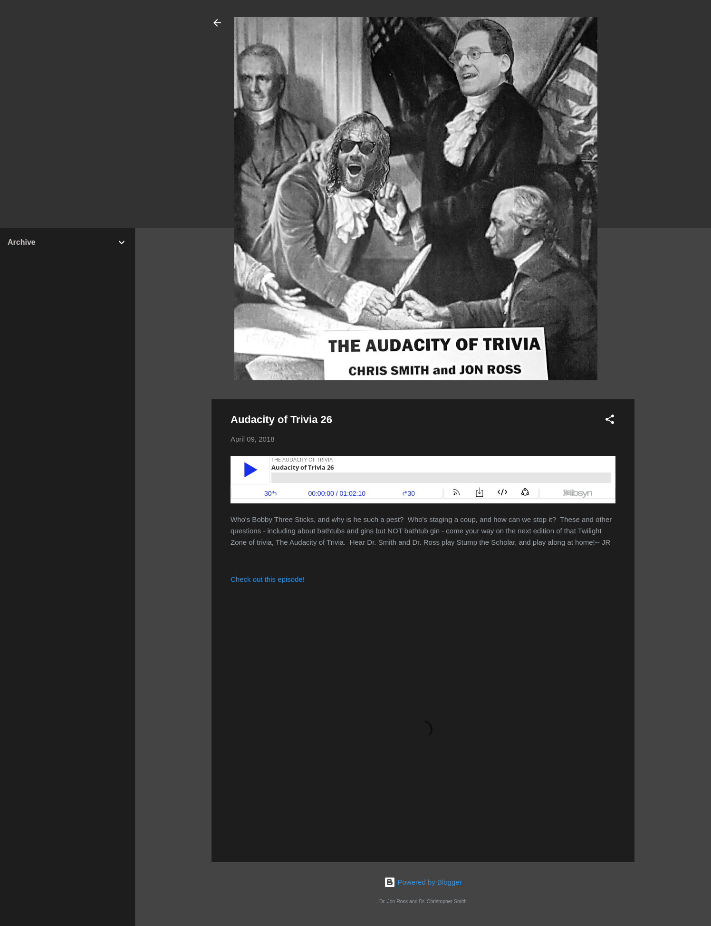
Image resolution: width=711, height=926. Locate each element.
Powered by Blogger (422, 882)
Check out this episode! (268, 579)
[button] (609, 421)
